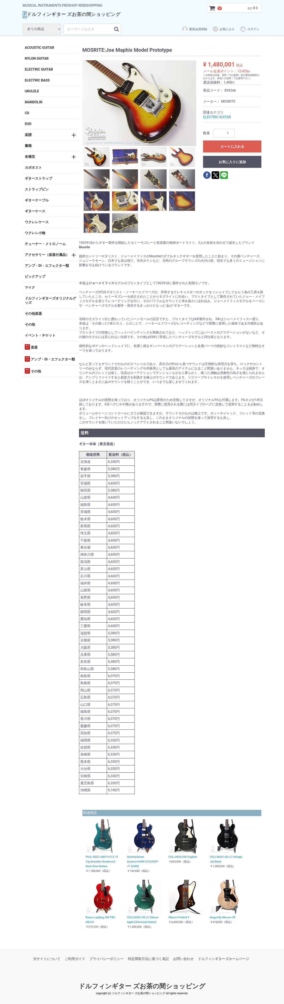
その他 (30, 324)
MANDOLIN (33, 102)
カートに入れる (232, 147)
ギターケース (35, 211)
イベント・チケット (40, 335)
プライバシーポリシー (106, 959)
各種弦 (30, 157)
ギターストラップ (38, 178)
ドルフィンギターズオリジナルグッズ (50, 300)
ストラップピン (37, 189)
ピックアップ (35, 277)
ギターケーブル (37, 200)
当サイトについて (46, 959)
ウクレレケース (37, 222)
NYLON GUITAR (36, 58)
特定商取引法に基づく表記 (148, 959)
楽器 (31, 347)
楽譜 (28, 135)
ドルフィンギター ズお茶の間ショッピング (142, 986)
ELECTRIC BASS (37, 80)
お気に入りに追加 (232, 162)
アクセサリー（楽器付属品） (47, 255)
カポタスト (33, 167)
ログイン (249, 29)
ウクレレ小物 (35, 233)
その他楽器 (33, 314)
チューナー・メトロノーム (45, 244)
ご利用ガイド (75, 959)
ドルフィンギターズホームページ (223, 959)
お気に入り (223, 29)
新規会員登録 (194, 29)
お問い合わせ (183, 959)
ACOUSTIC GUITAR (39, 48)
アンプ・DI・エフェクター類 (47, 266)
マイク (30, 287)
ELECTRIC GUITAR (39, 69)
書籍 (28, 146)
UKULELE (32, 91)
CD (27, 113)
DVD (28, 124)
